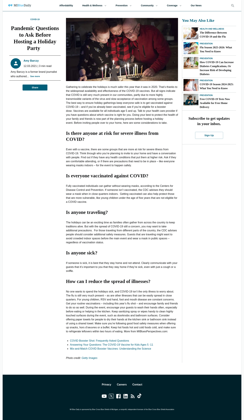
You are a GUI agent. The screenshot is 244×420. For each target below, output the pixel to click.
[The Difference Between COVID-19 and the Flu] (190, 33)
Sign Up (209, 135)
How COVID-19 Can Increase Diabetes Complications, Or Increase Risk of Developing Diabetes (217, 68)
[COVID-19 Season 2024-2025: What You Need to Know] (190, 85)
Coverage (174, 5)
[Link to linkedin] (125, 396)
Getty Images (89, 358)
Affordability (66, 5)
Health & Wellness (94, 5)
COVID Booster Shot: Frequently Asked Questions (99, 340)
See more (35, 76)
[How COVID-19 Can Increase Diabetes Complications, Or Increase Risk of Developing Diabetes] (190, 63)
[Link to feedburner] (133, 396)
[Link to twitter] (111, 396)
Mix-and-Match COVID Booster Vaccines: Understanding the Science (110, 348)
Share (35, 88)
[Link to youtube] (104, 396)
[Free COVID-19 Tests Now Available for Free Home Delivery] (190, 100)
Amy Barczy (31, 60)
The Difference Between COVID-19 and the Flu (213, 34)
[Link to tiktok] (140, 396)
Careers (122, 384)
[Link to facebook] (118, 396)
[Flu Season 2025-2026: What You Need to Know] (190, 48)
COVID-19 (34, 19)
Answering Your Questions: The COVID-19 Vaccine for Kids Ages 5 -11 (111, 344)
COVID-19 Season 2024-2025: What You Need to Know (217, 86)
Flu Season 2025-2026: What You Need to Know (216, 49)
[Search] (232, 5)
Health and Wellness (212, 29)
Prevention (123, 5)
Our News (196, 5)
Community (149, 5)
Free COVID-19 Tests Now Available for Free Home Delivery (215, 103)
